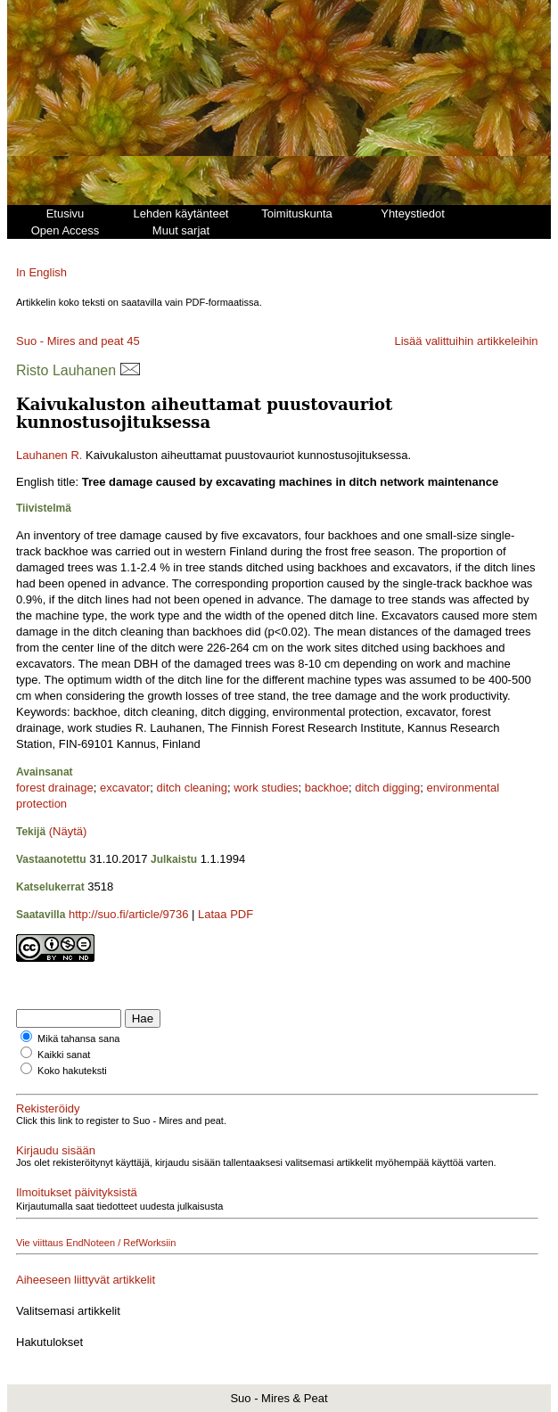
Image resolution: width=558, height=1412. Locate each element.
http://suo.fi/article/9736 (128, 914)
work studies (266, 787)
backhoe (327, 787)
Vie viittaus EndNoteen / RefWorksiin (96, 1242)
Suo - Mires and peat (70, 341)
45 (133, 341)
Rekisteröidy (48, 1108)
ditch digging (387, 787)
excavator (125, 787)
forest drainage (55, 787)
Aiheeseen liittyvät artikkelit (85, 1279)
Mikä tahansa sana (78, 1038)
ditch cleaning (192, 787)
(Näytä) (68, 831)
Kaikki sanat (63, 1054)
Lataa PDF (225, 914)
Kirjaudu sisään (55, 1150)
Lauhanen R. (49, 455)
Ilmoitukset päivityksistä (76, 1192)
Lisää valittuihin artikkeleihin (465, 341)
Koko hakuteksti (72, 1070)
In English (41, 272)
